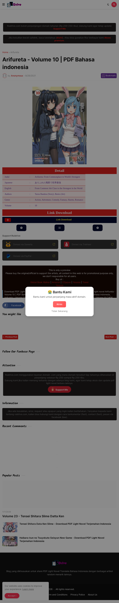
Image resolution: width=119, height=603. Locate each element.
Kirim (59, 304)
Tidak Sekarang (59, 311)
